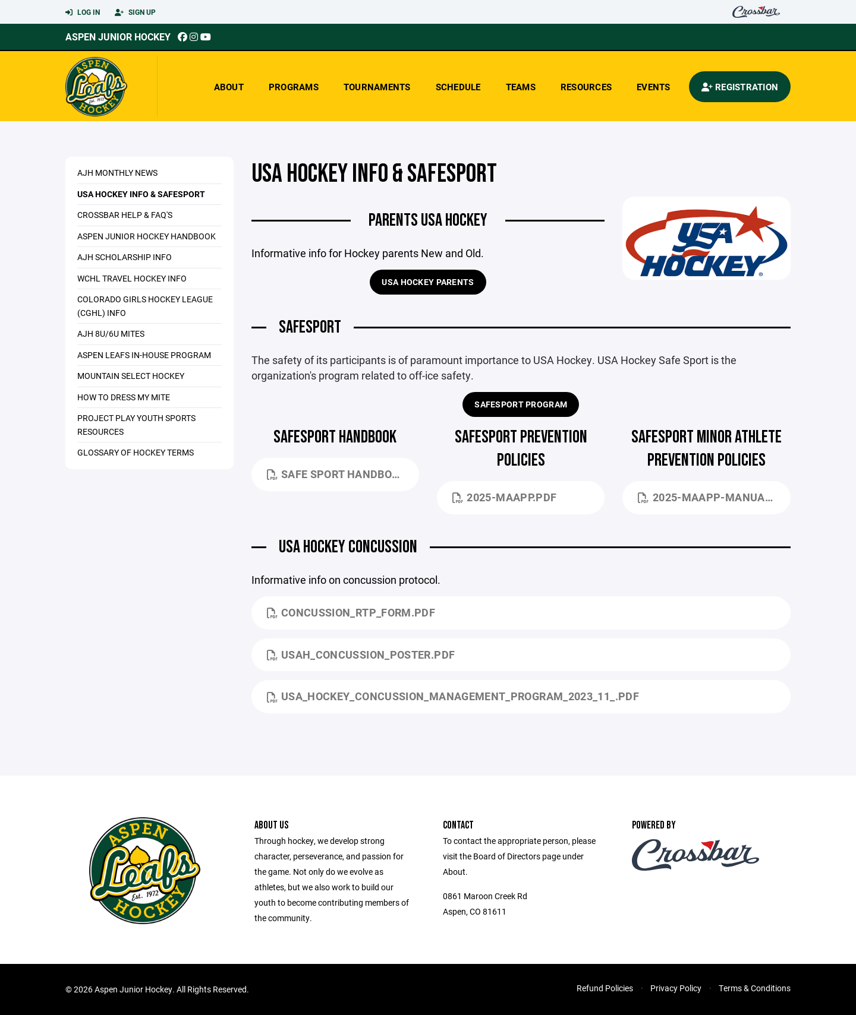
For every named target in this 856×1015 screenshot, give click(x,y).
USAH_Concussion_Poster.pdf (361, 654)
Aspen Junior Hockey (118, 36)
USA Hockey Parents (428, 281)
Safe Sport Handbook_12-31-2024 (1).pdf (343, 474)
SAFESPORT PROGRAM (520, 404)
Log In (82, 12)
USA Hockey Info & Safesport (141, 194)
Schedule (458, 87)
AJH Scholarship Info (124, 257)
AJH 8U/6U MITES (110, 333)
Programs (294, 87)
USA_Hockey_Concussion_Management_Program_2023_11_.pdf (453, 696)
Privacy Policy (675, 988)
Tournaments (377, 87)
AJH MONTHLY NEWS (117, 172)
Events (654, 87)
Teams (521, 87)
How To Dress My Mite (123, 397)
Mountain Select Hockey (130, 375)
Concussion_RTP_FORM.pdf (351, 612)
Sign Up (135, 12)
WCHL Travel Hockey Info (132, 278)
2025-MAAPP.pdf (504, 497)
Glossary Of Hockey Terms (135, 452)
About (229, 87)
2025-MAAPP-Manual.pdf (714, 497)
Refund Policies (605, 988)
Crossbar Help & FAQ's (124, 214)
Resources (586, 87)
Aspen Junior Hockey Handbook (146, 236)
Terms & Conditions (755, 988)
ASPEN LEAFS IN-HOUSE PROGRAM (144, 355)
